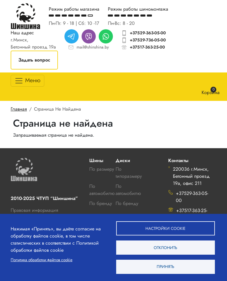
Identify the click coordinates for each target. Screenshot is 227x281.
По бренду (127, 203)
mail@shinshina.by (93, 47)
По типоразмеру (129, 173)
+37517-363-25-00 (147, 47)
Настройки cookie (165, 228)
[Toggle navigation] (27, 81)
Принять (165, 266)
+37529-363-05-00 (148, 33)
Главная (19, 109)
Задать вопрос (34, 59)
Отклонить (165, 247)
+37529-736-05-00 (148, 40)
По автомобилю (102, 190)
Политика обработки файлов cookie (41, 259)
